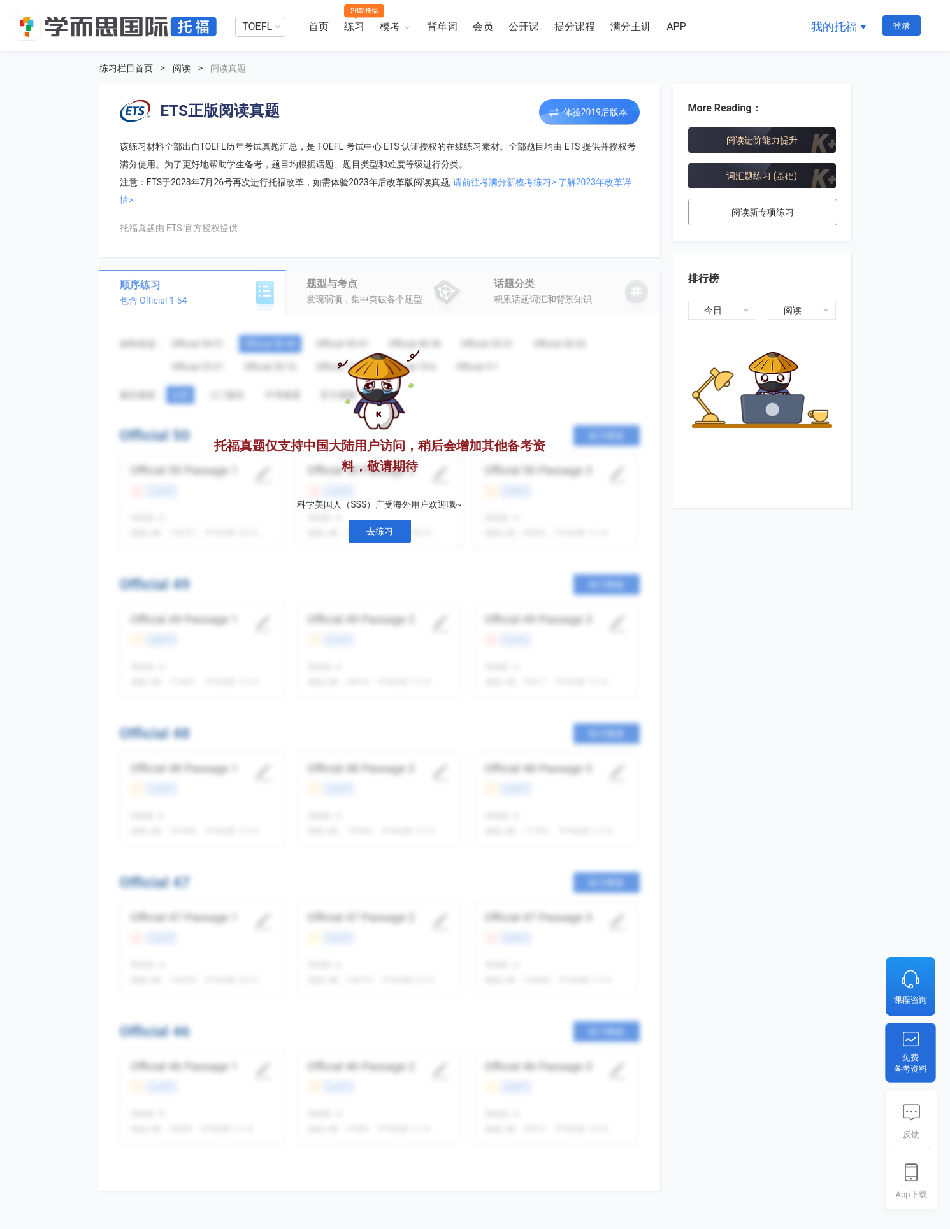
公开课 (523, 26)
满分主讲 (630, 26)
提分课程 (574, 26)
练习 (354, 26)
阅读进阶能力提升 (762, 140)
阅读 (182, 68)
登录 (901, 25)
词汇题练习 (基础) (761, 176)
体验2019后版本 (595, 112)
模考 (390, 26)
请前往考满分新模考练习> (504, 182)
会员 (483, 26)
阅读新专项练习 (762, 212)
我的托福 (834, 26)
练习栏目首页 (126, 68)
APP (676, 26)
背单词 (442, 26)
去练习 (379, 531)
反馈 (911, 1134)
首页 (318, 26)
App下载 (910, 1194)
